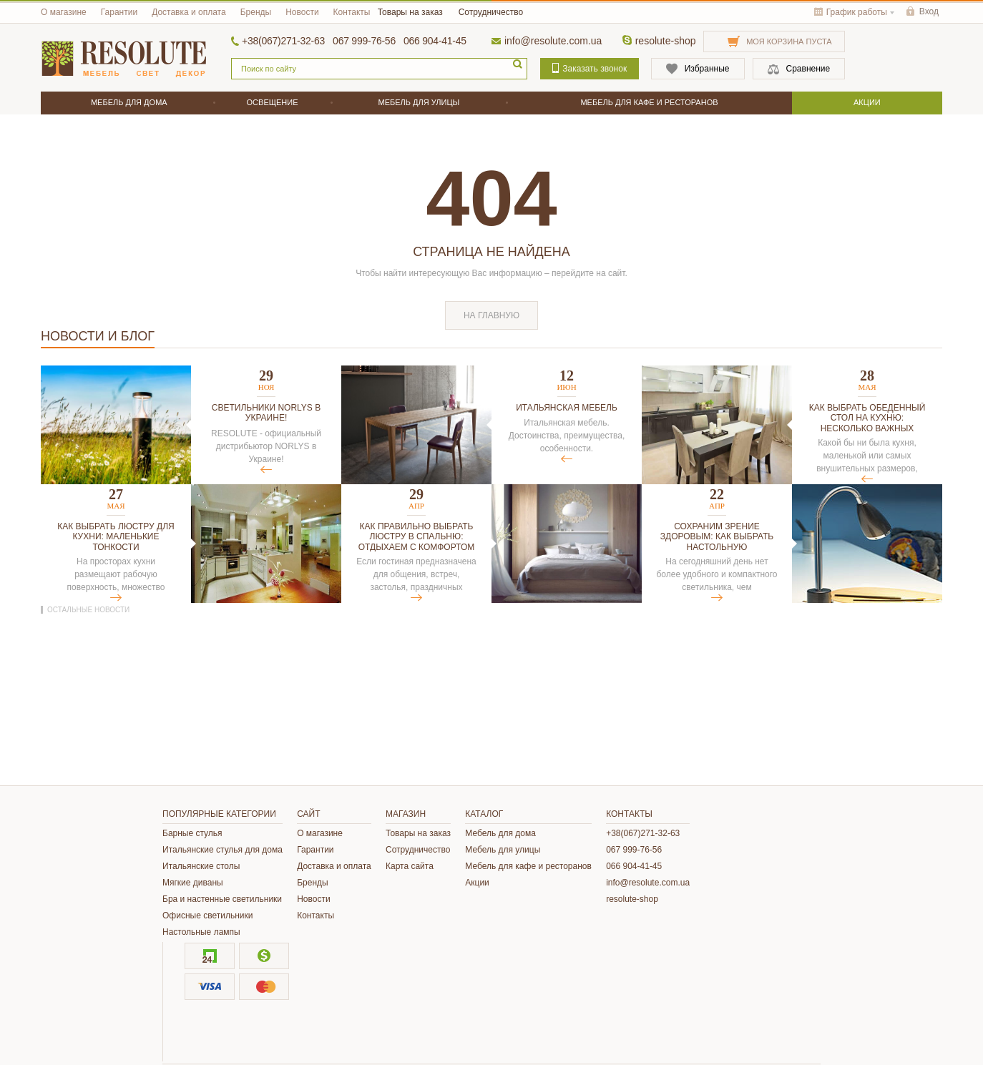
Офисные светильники (207, 916)
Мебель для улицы (502, 850)
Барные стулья (192, 833)
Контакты (352, 12)
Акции (477, 883)
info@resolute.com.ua (553, 40)
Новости (301, 12)
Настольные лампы (201, 932)
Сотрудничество (491, 12)
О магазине (64, 12)
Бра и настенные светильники (222, 899)
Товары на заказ (410, 12)
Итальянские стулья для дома (222, 850)
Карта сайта (410, 866)
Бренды (255, 12)
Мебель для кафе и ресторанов (528, 866)
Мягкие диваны (192, 883)
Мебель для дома (500, 833)
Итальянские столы (201, 866)
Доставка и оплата (189, 12)
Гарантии (119, 12)
